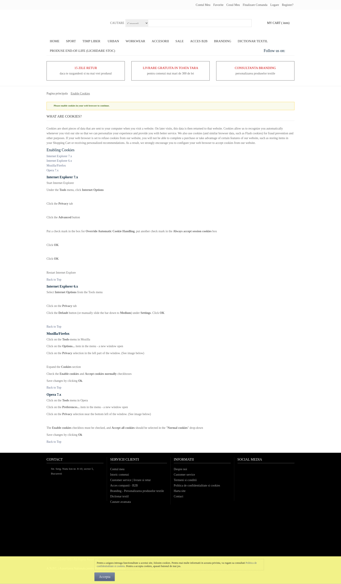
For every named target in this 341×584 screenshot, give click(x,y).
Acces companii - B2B (124, 485)
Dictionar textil (119, 496)
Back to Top (54, 279)
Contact (178, 496)
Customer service (184, 474)
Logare (274, 5)
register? (287, 5)
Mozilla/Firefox (56, 165)
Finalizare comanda (255, 5)
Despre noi (180, 469)
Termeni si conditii (185, 480)
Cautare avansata (120, 501)
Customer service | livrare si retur (130, 480)
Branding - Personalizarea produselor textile (137, 491)
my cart (274, 23)
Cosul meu (233, 5)
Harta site (180, 491)
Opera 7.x (53, 170)
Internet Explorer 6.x (59, 160)
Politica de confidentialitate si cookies (197, 485)
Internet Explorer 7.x (59, 156)
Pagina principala (57, 93)
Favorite (218, 5)
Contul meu (203, 5)
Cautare (117, 23)
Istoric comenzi (119, 474)
